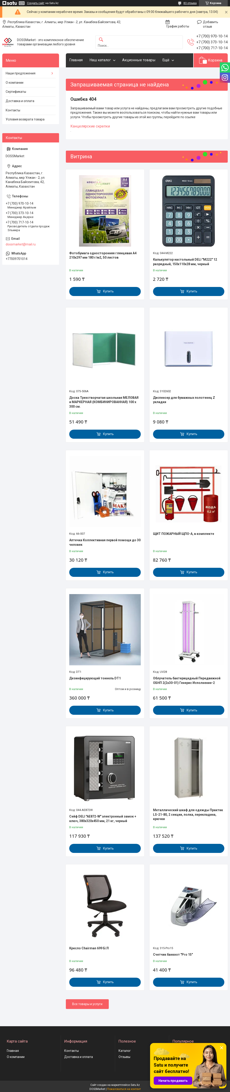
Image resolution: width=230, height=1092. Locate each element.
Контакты (13, 110)
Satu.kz (135, 1085)
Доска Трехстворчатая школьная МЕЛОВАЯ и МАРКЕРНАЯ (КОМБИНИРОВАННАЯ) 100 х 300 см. (103, 402)
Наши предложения (20, 73)
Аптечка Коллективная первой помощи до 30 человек (105, 542)
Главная (76, 60)
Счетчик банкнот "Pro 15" (173, 954)
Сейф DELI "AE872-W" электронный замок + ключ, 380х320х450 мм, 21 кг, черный (102, 819)
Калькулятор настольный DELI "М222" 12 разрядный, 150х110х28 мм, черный (185, 262)
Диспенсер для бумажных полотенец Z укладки (184, 400)
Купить (108, 291)
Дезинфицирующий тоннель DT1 (95, 678)
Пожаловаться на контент (124, 1089)
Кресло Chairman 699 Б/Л (89, 948)
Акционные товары (139, 60)
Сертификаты (16, 91)
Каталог (125, 1051)
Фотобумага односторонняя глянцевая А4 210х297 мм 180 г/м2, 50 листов (102, 255)
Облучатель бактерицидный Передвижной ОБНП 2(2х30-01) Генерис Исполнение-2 (186, 680)
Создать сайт (35, 3)
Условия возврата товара (25, 119)
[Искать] (101, 39)
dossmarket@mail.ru (21, 244)
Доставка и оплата (20, 101)
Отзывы (124, 1057)
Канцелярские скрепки (90, 126)
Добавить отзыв (210, 24)
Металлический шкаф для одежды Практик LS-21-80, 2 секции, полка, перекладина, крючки (188, 814)
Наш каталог (100, 60)
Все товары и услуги (87, 1004)
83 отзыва (190, 3)
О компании (14, 82)
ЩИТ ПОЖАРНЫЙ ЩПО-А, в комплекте (183, 534)
